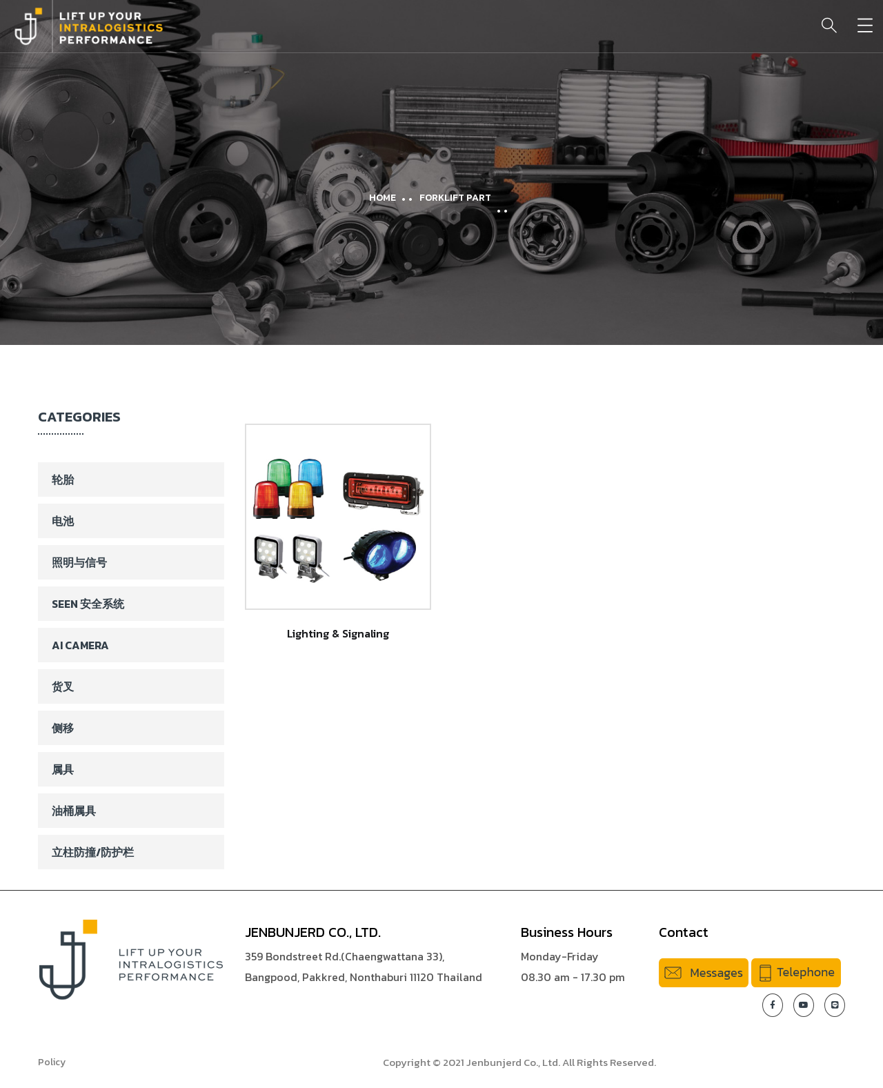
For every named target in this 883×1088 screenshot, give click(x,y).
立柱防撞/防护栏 (93, 852)
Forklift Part (455, 197)
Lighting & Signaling (338, 633)
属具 (63, 769)
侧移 (63, 728)
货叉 (63, 686)
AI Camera (80, 645)
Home (382, 197)
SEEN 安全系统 (88, 603)
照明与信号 (79, 562)
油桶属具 (74, 810)
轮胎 (63, 479)
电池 (63, 521)
